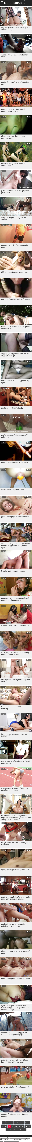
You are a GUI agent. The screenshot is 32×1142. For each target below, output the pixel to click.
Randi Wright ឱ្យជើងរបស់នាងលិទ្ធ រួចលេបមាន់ (15, 1087)
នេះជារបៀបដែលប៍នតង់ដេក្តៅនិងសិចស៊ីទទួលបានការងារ (15, 681)
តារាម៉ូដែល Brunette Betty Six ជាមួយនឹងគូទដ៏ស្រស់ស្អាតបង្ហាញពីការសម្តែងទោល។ (15, 599)
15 (19, 1126)
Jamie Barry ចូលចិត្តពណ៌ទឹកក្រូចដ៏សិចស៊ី (13, 571)
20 (10, 1129)
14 (16, 1126)
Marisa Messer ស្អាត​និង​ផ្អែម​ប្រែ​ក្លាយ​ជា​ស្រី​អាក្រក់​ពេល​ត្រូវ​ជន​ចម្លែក (15, 762)
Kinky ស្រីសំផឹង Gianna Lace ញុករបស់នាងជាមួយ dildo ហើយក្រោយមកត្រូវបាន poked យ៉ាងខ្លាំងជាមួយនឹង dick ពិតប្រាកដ (16, 817)
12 (9, 1126)
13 (12, 1126)
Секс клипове (13, 1138)
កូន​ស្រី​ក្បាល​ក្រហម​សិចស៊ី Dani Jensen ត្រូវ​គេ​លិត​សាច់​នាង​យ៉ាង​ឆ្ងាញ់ (15, 29)
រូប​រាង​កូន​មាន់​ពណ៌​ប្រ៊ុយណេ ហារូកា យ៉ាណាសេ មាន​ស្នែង (14, 1115)
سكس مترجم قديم (4, 1139)
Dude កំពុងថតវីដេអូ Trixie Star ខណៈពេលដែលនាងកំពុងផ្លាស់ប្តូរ (15, 165)
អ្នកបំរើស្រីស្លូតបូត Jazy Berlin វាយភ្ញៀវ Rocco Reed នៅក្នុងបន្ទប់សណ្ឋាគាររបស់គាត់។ (14, 1061)
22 (17, 1129)
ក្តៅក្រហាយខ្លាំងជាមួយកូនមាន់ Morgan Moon (14, 462)
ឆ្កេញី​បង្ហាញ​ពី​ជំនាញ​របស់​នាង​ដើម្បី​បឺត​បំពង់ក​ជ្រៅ (15, 870)
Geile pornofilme (21, 1138)
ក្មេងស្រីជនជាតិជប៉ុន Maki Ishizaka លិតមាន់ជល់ (15, 299)
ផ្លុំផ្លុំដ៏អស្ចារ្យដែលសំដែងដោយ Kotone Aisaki (14, 272)
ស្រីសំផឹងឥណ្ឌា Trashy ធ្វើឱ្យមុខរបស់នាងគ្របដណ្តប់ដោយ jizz (13, 137)
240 (21, 1129)
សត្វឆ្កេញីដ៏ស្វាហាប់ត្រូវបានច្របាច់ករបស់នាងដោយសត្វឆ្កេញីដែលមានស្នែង (15, 355)
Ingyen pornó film (4, 1138)
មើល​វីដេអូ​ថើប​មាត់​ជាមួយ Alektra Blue (12, 408)
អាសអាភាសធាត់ (15, 2)
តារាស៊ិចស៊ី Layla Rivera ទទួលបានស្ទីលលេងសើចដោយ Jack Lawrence (13, 925)
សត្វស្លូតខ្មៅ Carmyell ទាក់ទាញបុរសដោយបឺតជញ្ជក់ (14, 246)
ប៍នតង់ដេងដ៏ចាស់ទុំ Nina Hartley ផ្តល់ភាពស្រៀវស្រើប (15, 382)
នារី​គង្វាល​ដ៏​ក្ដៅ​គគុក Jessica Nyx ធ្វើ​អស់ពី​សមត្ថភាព (13, 219)
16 (23, 1126)
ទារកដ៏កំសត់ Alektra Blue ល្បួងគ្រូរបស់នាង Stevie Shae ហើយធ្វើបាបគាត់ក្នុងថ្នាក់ (14, 1034)
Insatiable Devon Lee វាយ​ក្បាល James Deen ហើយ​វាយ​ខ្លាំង (15, 708)
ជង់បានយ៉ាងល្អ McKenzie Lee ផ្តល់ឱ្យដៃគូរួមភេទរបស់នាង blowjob (15, 328)
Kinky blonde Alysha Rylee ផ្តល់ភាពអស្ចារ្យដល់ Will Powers (15, 844)
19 (7, 1129)
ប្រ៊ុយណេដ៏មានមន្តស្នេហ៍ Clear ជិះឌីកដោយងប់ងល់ (15, 517)
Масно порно (7, 1141)
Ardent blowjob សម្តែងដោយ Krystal (12, 489)
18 (29, 1126)
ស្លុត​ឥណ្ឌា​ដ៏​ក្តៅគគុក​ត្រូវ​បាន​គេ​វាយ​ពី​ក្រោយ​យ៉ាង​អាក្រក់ (15, 83)
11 (6, 1126)
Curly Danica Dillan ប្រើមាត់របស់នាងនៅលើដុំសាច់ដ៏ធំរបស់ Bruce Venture (15, 653)
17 (26, 1126)
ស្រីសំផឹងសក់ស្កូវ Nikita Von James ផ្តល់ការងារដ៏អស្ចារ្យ (15, 952)
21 (14, 1129)
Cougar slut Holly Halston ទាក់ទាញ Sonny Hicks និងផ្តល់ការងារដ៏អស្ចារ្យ (14, 789)
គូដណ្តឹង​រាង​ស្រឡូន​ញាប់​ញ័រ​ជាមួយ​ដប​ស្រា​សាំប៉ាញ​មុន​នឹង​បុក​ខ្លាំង (15, 436)
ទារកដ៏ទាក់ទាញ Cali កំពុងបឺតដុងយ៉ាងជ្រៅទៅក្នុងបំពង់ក (15, 56)
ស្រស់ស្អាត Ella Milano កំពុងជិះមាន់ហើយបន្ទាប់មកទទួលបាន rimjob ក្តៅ (13, 110)
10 (2, 1126)
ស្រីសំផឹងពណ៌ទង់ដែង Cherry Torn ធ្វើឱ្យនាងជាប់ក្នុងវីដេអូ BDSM (15, 192)
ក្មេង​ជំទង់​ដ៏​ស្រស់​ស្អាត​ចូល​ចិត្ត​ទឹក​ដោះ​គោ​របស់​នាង (15, 979)
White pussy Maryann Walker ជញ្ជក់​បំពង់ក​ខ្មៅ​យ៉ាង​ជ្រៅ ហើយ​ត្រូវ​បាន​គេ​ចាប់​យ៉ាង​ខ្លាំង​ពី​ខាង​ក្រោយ (15, 546)
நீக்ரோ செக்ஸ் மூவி (20, 1139)
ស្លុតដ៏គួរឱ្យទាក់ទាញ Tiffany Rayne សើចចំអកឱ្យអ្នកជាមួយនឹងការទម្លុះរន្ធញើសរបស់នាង (15, 898)
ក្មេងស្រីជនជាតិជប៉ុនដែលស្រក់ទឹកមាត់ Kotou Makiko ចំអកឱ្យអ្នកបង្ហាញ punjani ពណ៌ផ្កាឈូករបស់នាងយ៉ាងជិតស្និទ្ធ (15, 1008)
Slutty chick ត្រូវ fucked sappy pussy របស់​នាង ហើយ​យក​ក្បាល (15, 735)
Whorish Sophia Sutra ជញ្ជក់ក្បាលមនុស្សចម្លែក (15, 625)
